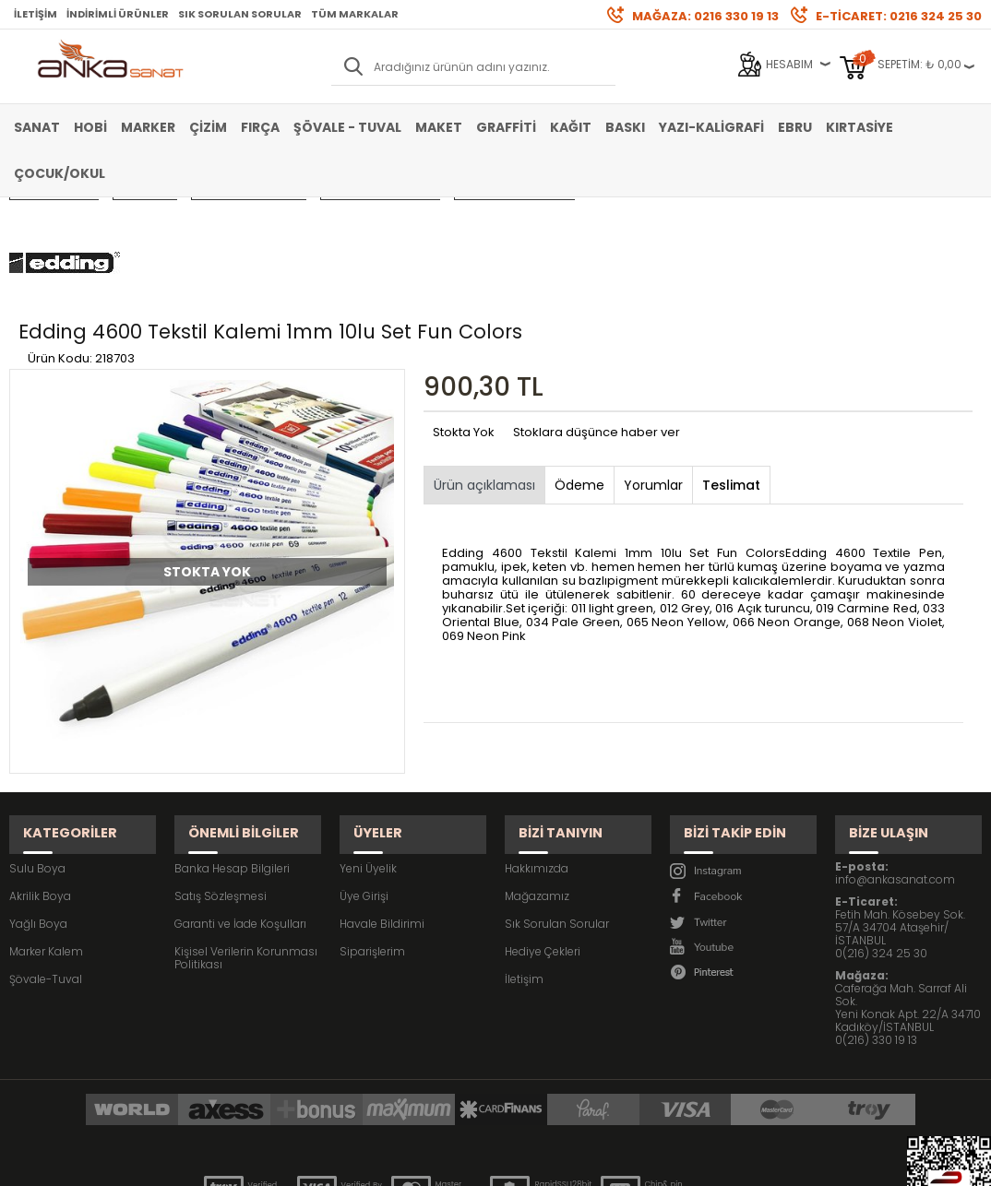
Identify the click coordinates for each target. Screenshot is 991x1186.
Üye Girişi (364, 782)
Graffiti (506, 127)
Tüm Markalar (355, 13)
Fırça (260, 127)
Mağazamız (537, 782)
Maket (438, 127)
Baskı (625, 127)
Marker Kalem (46, 838)
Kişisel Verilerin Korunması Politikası (245, 844)
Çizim (208, 127)
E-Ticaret (440, 1162)
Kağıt (570, 127)
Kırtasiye (859, 127)
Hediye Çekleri (542, 838)
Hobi (90, 127)
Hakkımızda (536, 755)
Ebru (795, 127)
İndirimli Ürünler (117, 13)
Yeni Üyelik (368, 755)
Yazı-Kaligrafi (711, 127)
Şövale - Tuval (347, 127)
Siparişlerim (372, 838)
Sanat (37, 127)
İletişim (35, 13)
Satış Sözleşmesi (220, 782)
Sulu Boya (37, 755)
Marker (148, 127)
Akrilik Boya (40, 782)
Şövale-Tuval (45, 865)
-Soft (393, 1162)
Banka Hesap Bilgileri (232, 755)
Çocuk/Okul (59, 173)
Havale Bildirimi (382, 810)
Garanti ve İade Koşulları (240, 810)
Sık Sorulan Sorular (240, 13)
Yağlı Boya (38, 810)
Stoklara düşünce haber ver (596, 337)
